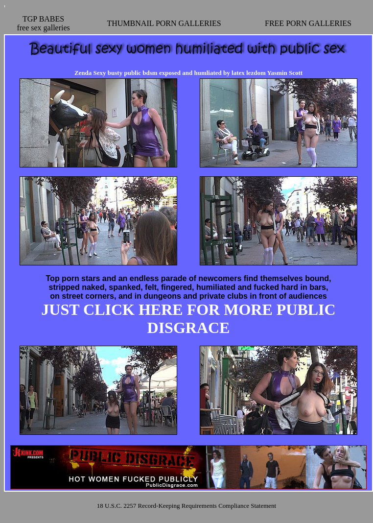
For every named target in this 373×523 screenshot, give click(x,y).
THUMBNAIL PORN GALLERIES (164, 23)
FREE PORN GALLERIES (308, 23)
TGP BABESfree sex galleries (43, 23)
